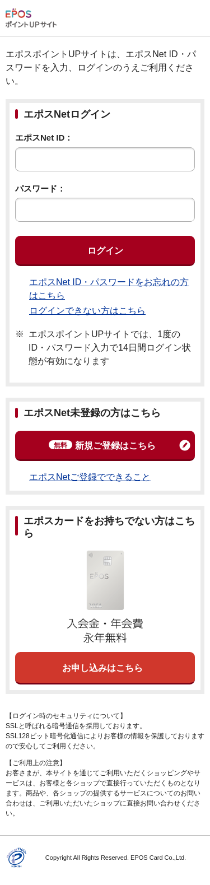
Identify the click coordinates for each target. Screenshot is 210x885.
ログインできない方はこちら (87, 310)
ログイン (105, 250)
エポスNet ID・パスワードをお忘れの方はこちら (109, 288)
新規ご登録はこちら (102, 445)
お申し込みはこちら (102, 668)
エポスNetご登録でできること (90, 477)
